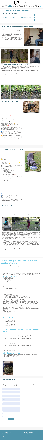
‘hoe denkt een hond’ (13, 242)
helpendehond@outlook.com (6, 433)
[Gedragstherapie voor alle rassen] (27, 17)
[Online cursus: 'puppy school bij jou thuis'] (8, 22)
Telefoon (4, 397)
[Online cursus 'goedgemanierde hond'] (9, 17)
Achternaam (4, 390)
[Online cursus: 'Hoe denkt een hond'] (9, 20)
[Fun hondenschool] (27, 15)
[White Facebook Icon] (2, 436)
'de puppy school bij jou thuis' (21, 242)
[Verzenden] (11, 419)
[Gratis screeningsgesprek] (27, 20)
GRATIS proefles (17, 243)
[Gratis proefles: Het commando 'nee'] (9, 15)
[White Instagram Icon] (3, 436)
